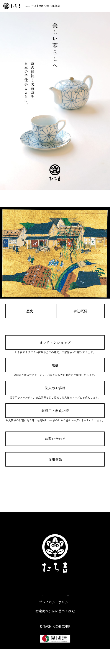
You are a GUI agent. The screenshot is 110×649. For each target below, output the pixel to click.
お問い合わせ (55, 438)
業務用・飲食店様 (55, 410)
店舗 (55, 365)
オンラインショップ (55, 342)
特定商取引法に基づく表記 (55, 611)
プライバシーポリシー (55, 602)
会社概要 (80, 310)
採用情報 (55, 459)
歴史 (29, 310)
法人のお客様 (55, 387)
